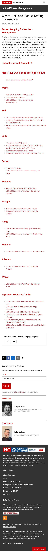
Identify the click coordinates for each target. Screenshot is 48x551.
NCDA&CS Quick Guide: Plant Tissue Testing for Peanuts (25, 251)
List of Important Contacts (16, 63)
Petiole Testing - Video (13, 168)
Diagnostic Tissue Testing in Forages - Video (21, 209)
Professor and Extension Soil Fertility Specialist (26, 435)
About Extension (9, 475)
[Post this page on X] (4, 358)
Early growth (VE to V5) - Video (16, 143)
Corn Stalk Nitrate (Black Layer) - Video (19, 151)
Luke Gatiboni (19, 432)
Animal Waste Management (17, 8)
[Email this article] (18, 358)
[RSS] (5, 518)
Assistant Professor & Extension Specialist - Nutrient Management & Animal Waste (28, 410)
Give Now (6, 494)
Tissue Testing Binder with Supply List (18, 80)
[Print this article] (23, 358)
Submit (6, 386)
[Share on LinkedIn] (13, 358)
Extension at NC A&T (10, 491)
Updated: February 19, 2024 (10, 23)
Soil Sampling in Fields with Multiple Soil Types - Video (24, 118)
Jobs (5, 478)
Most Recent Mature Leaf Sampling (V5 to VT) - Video (24, 146)
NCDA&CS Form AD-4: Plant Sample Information (22, 312)
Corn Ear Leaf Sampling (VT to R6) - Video (20, 148)
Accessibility (18, 543)
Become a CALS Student (12, 488)
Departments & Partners (12, 481)
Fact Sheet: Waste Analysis (15, 97)
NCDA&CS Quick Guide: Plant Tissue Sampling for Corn (24, 153)
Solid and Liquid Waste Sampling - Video (20, 95)
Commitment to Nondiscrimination (22, 524)
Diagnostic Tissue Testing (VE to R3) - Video (21, 188)
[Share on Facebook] (8, 358)
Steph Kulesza (20, 406)
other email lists (19, 392)
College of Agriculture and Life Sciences (18, 485)
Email (4, 375)
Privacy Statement (9, 527)
